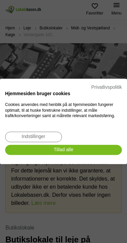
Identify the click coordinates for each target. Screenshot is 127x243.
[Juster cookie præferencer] (33, 137)
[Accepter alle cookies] (63, 150)
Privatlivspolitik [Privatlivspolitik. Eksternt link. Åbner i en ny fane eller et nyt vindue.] (106, 87)
